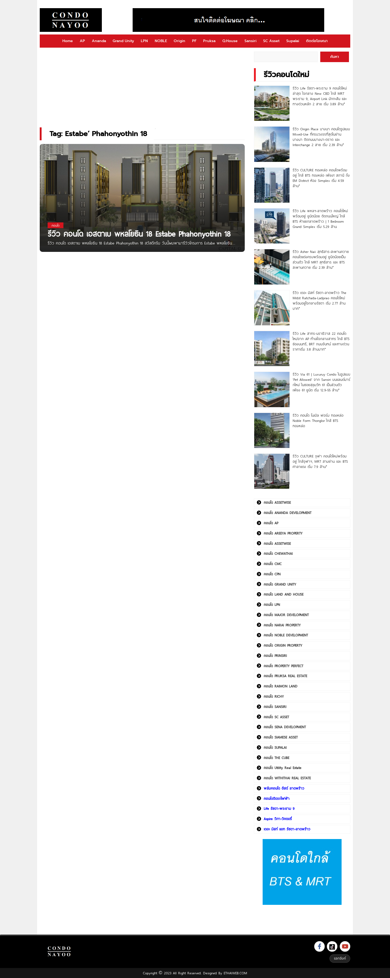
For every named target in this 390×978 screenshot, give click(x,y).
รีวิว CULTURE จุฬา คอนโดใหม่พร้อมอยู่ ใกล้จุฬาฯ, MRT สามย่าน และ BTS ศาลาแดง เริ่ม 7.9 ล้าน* (320, 461)
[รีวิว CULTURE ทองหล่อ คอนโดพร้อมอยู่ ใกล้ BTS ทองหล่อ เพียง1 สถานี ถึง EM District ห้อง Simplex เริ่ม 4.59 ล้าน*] (271, 185)
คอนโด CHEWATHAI (278, 553)
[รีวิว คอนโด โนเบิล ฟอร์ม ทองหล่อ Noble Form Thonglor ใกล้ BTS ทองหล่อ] (271, 430)
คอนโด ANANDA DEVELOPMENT (287, 512)
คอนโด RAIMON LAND (280, 686)
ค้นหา (334, 56)
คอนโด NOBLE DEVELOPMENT (286, 635)
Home (67, 41)
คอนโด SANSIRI (275, 706)
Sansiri (250, 41)
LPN (144, 41)
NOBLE (161, 41)
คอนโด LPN (272, 604)
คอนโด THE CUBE (276, 757)
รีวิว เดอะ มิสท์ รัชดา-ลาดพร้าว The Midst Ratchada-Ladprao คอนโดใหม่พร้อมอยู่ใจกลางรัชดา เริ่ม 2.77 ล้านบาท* (319, 300)
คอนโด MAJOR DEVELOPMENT (286, 614)
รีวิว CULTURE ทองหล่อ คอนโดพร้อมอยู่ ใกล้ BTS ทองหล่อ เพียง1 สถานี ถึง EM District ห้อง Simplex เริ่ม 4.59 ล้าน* (321, 177)
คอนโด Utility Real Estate (282, 767)
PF (194, 41)
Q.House (230, 41)
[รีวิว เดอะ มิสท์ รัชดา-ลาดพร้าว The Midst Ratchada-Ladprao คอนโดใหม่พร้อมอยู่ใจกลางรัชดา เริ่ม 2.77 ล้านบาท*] (271, 307)
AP (82, 41)
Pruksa (209, 41)
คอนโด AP (271, 523)
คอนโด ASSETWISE (277, 502)
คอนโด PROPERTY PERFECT (283, 665)
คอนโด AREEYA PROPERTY (283, 533)
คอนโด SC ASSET (276, 717)
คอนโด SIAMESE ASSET (281, 737)
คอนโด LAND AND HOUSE (283, 594)
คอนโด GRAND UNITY (280, 584)
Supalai (292, 41)
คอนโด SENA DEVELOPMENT (285, 727)
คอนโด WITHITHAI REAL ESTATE (287, 778)
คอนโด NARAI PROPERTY (282, 625)
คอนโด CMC (273, 563)
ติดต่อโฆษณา (317, 41)
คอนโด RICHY (274, 696)
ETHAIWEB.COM (235, 973)
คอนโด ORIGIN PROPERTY (283, 645)
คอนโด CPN (272, 574)
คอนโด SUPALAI (275, 747)
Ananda (99, 41)
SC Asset (271, 41)
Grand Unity (123, 41)
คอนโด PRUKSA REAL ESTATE (285, 675)
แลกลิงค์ (340, 958)
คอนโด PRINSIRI (275, 655)
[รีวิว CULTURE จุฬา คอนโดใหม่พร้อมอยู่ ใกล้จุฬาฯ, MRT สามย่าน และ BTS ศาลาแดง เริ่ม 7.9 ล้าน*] (271, 471)
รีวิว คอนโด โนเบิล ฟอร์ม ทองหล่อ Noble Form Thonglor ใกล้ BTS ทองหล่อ (318, 420)
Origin (179, 41)
